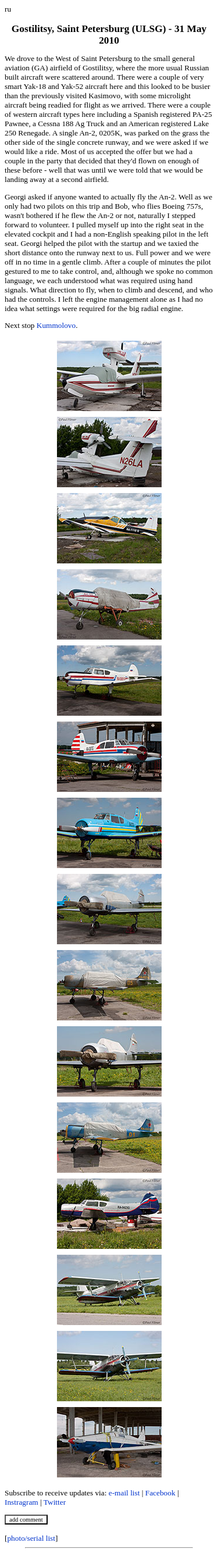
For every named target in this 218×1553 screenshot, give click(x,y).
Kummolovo (56, 325)
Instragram (21, 1502)
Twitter (55, 1502)
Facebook (160, 1492)
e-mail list (124, 1492)
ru (8, 9)
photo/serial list (31, 1538)
